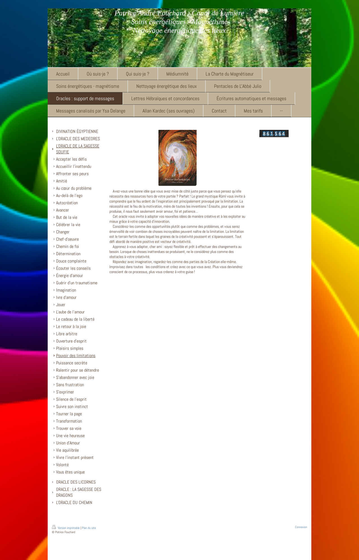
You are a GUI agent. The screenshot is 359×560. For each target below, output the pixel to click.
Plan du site (89, 528)
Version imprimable (66, 528)
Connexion (301, 527)
